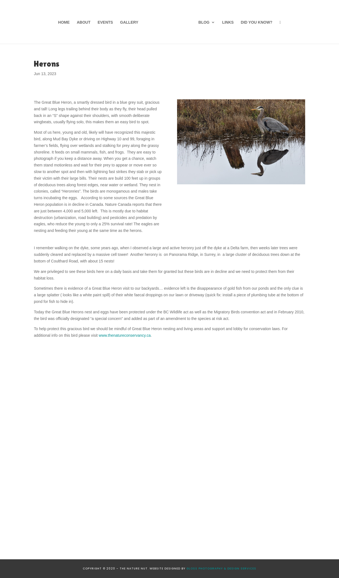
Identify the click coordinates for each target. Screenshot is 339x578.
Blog (204, 22)
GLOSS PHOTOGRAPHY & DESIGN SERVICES (221, 568)
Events (105, 22)
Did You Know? (256, 22)
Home (64, 22)
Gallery (129, 22)
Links (228, 22)
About (83, 22)
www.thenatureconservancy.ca (125, 335)
